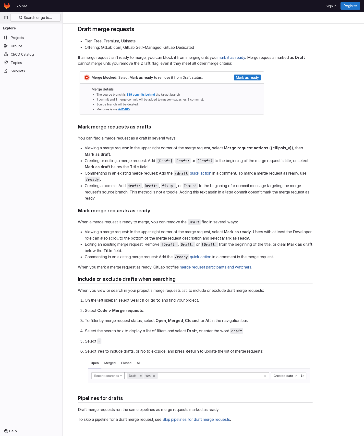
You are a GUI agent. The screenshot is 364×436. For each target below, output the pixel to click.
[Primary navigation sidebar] (6, 18)
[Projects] (31, 37)
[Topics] (31, 62)
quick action (219, 173)
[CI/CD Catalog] (31, 54)
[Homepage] (7, 6)
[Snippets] (31, 71)
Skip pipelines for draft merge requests (214, 419)
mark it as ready (249, 57)
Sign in (331, 6)
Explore (21, 6)
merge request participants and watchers (233, 267)
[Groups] (31, 46)
